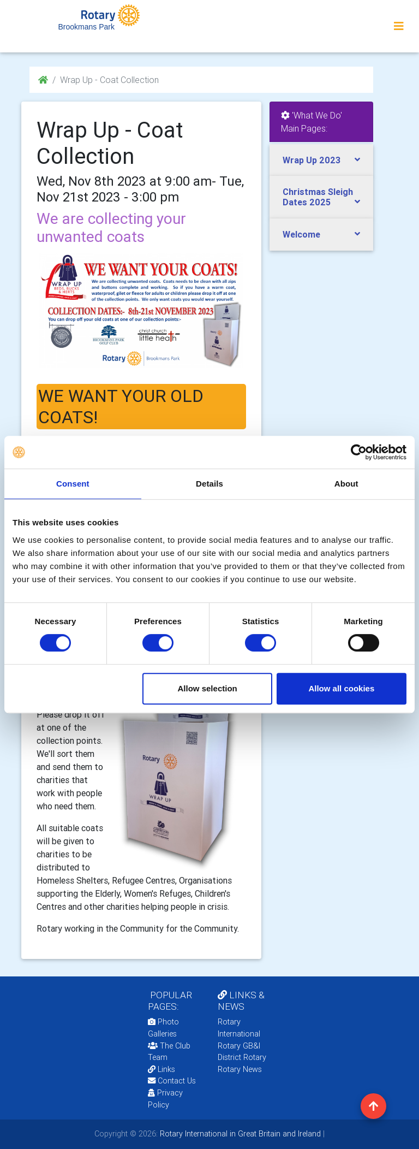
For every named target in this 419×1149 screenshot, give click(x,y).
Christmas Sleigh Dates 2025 (318, 197)
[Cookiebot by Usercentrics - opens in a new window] (358, 452)
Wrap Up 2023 (311, 160)
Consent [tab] (72, 483)
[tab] (321, 160)
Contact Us (172, 1081)
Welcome (301, 234)
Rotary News (240, 1069)
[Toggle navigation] (398, 26)
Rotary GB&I (239, 1046)
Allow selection (207, 688)
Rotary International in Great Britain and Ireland (239, 1134)
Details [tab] (209, 483)
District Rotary (242, 1057)
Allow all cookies (341, 688)
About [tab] (346, 483)
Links (161, 1069)
